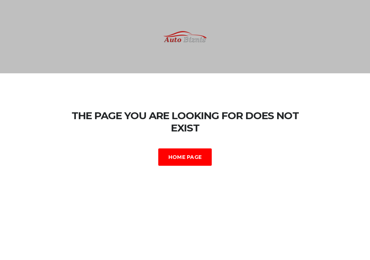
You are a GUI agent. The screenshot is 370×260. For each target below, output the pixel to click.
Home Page (185, 157)
